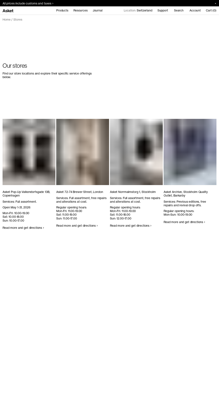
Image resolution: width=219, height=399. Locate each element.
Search (179, 10)
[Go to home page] (8, 10)
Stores (17, 19)
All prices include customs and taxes (28, 3)
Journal (97, 10)
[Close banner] (214, 3)
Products (62, 10)
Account (195, 10)
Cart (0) (211, 10)
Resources (80, 10)
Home (6, 19)
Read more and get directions (23, 227)
